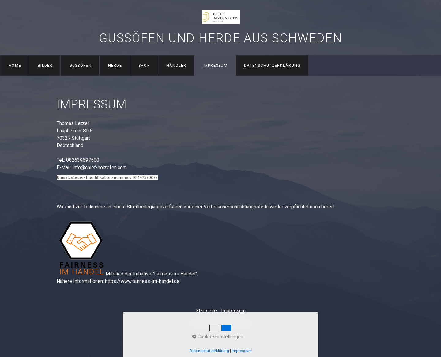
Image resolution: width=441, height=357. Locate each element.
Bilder (45, 65)
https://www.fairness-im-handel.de (142, 281)
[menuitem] (14, 65)
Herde (115, 65)
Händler (176, 65)
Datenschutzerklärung (272, 65)
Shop (144, 65)
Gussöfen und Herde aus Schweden (220, 38)
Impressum (215, 65)
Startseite (206, 310)
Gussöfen (80, 65)
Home (15, 65)
